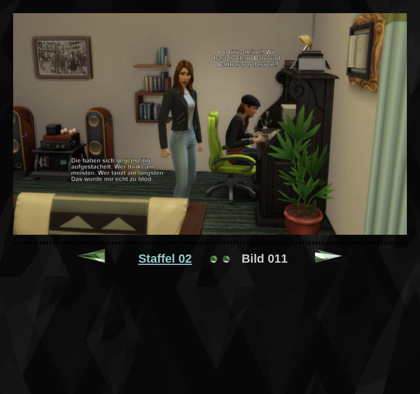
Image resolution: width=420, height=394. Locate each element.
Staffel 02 (165, 258)
